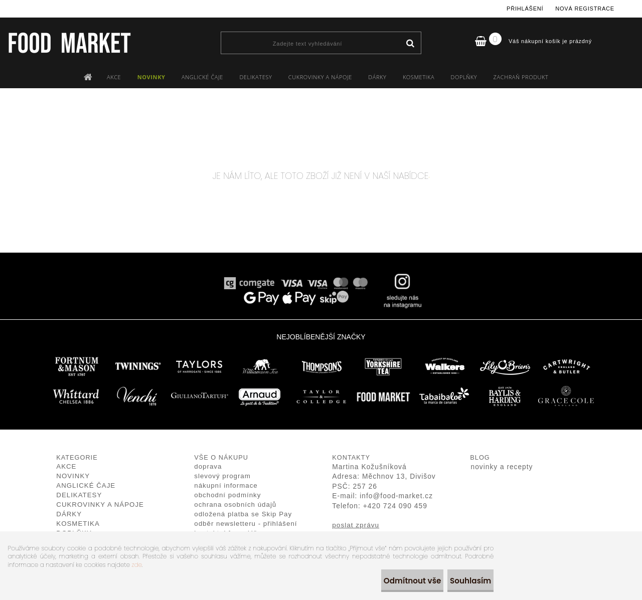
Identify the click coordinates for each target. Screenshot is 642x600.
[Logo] (69, 43)
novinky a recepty (502, 467)
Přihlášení (525, 9)
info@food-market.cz (396, 496)
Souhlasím (464, 580)
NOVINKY (151, 77)
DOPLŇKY (464, 77)
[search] (410, 43)
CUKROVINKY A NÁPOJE (320, 77)
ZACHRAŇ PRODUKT (521, 77)
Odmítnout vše (397, 580)
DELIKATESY (255, 77)
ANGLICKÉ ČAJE (202, 77)
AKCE (114, 77)
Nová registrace (584, 9)
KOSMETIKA (418, 77)
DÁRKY (377, 77)
